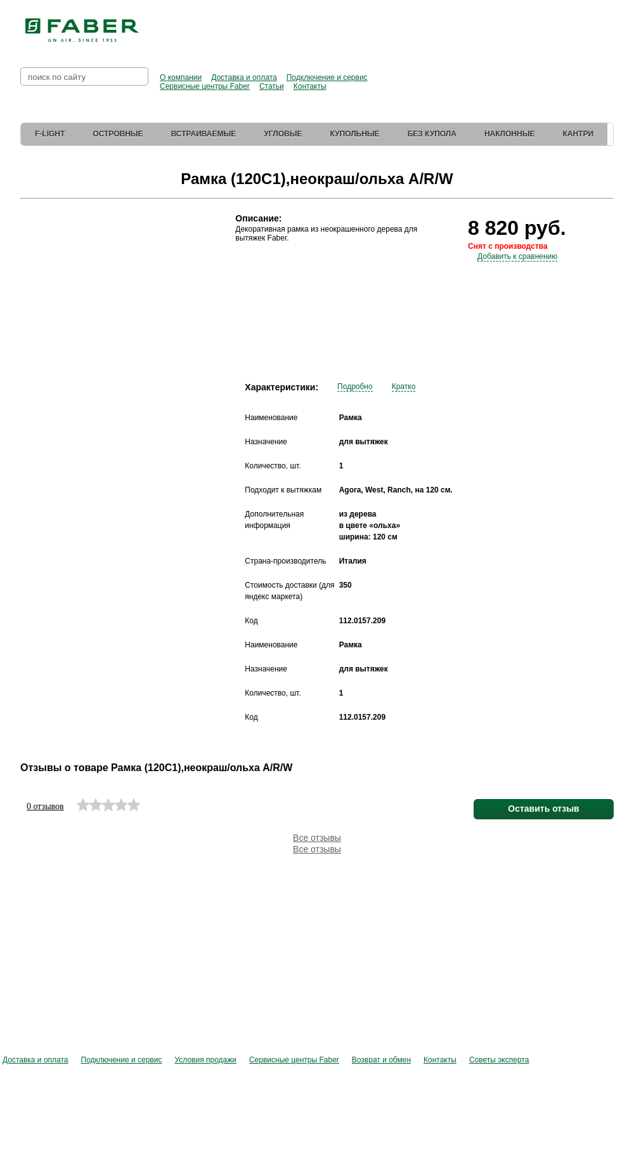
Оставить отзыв (543, 808)
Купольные (354, 133)
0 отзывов (45, 806)
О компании (181, 77)
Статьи (271, 86)
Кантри (577, 133)
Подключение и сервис (327, 77)
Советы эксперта (499, 1059)
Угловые (283, 133)
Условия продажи (205, 1059)
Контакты (310, 86)
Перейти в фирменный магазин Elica (507, 25)
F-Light (50, 133)
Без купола (432, 133)
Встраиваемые (203, 133)
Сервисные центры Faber (205, 86)
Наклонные (509, 133)
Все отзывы (317, 838)
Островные (118, 133)
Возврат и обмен (381, 1059)
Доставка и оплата (244, 77)
